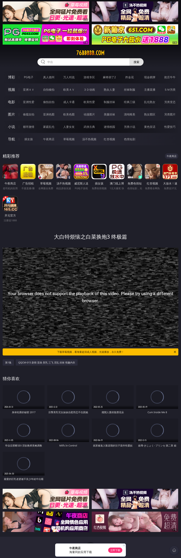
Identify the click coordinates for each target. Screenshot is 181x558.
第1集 (8, 362)
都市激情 (28, 127)
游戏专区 (89, 77)
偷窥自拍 (28, 114)
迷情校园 (109, 127)
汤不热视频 (89, 139)
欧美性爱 (89, 102)
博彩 (11, 77)
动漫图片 (89, 114)
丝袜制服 (129, 90)
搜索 (136, 62)
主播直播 (149, 90)
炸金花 (129, 77)
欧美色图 (69, 114)
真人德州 (48, 77)
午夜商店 (48, 139)
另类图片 (170, 114)
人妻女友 (69, 127)
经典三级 (129, 102)
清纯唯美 (129, 114)
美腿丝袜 (109, 114)
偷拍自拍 (48, 102)
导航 (11, 139)
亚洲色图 (48, 114)
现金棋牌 (149, 77)
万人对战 (69, 77)
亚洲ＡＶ (28, 90)
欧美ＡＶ (69, 90)
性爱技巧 (170, 127)
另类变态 (170, 102)
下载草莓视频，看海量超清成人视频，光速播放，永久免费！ (117, 352)
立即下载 (115, 550)
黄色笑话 (149, 127)
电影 (11, 101)
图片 (11, 114)
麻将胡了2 (109, 77)
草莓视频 (69, 139)
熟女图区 (149, 114)
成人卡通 (69, 102)
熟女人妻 (109, 90)
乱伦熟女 (149, 102)
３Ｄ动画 (89, 90)
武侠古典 (89, 127)
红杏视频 (109, 139)
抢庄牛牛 (170, 77)
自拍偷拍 (48, 90)
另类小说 (129, 127)
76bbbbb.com (90, 52)
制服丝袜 (109, 102)
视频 (11, 89)
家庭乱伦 (48, 127)
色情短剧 (129, 139)
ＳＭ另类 (170, 90)
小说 (11, 126)
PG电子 (28, 77)
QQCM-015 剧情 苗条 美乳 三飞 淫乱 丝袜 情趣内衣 (46, 362)
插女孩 (28, 139)
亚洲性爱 (28, 102)
